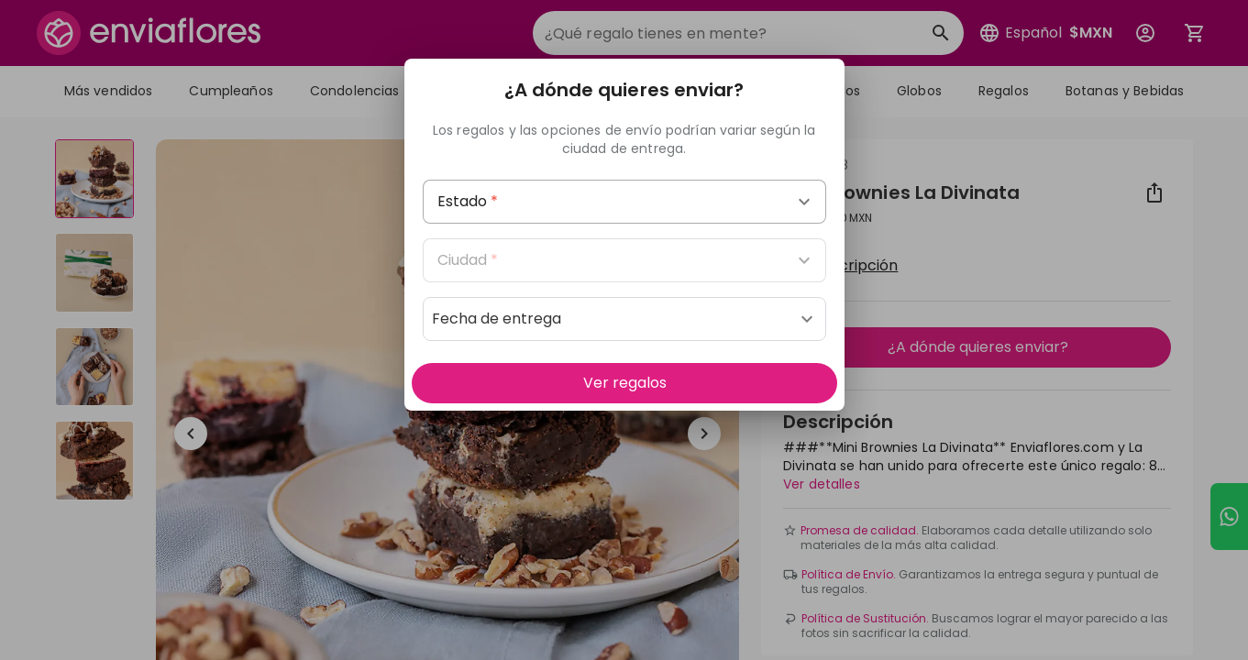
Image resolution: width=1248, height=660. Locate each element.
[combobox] (624, 202)
